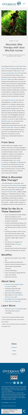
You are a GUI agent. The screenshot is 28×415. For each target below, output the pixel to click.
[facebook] (14, 383)
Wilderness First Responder (13, 301)
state (14, 106)
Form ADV (3, 406)
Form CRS (13, 402)
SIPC (20, 388)
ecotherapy (18, 244)
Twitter (14, 350)
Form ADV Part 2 (11, 406)
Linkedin (14, 354)
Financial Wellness (14, 54)
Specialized (8, 293)
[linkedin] (21, 383)
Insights (5, 54)
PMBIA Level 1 (15, 290)
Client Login (8, 382)
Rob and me (11, 100)
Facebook (14, 347)
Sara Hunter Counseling (15, 308)
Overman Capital (6, 79)
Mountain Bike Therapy (11, 127)
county (8, 106)
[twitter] (18, 383)
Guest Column (17, 56)
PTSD (7, 191)
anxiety (14, 191)
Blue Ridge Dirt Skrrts (11, 299)
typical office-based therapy (13, 185)
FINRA (16, 388)
